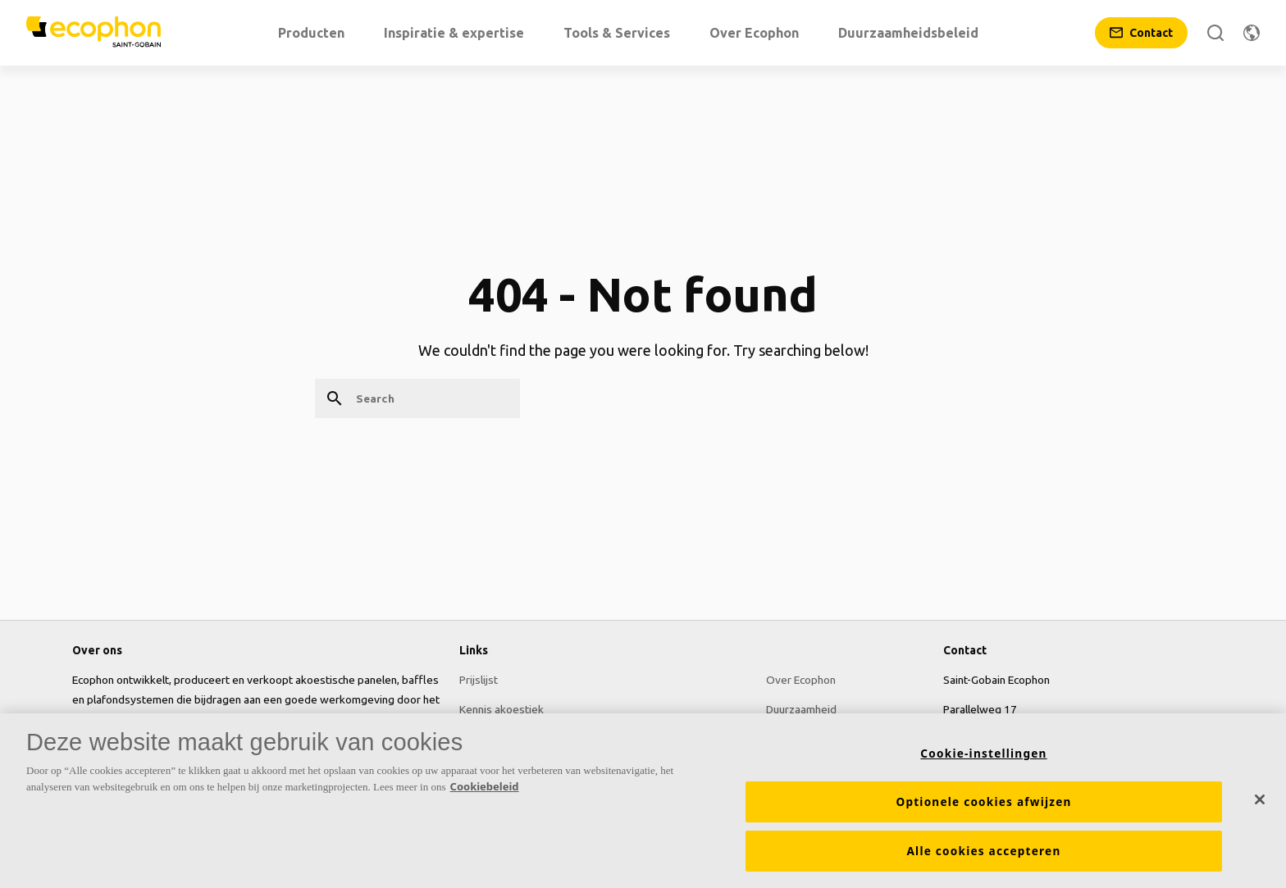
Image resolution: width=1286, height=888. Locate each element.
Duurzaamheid (801, 709)
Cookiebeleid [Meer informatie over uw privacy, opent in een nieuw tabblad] (484, 787)
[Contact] (1141, 32)
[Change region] (1251, 33)
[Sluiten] (1260, 800)
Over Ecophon (801, 679)
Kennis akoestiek (501, 709)
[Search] (1215, 33)
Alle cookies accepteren (984, 852)
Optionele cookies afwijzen (983, 802)
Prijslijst (478, 679)
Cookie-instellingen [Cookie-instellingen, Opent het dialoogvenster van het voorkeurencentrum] (983, 754)
